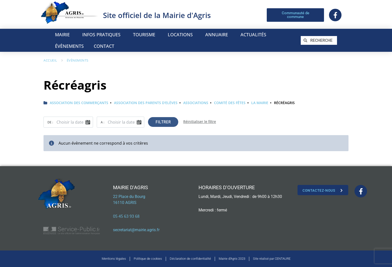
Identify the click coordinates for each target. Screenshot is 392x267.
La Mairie (259, 102)
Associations (195, 102)
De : (50, 122)
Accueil (50, 60)
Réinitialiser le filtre (199, 121)
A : (102, 122)
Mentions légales (114, 258)
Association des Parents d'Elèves (146, 102)
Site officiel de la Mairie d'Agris (157, 15)
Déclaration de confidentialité (190, 258)
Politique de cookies (148, 258)
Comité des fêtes (230, 102)
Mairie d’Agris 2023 (232, 258)
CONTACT (104, 46)
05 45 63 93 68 (126, 216)
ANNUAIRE (217, 35)
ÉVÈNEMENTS (69, 46)
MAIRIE (63, 35)
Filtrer (163, 122)
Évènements (77, 60)
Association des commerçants (79, 102)
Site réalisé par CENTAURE (271, 258)
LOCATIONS (181, 35)
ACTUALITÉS (253, 35)
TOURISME (145, 35)
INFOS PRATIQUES (102, 35)
